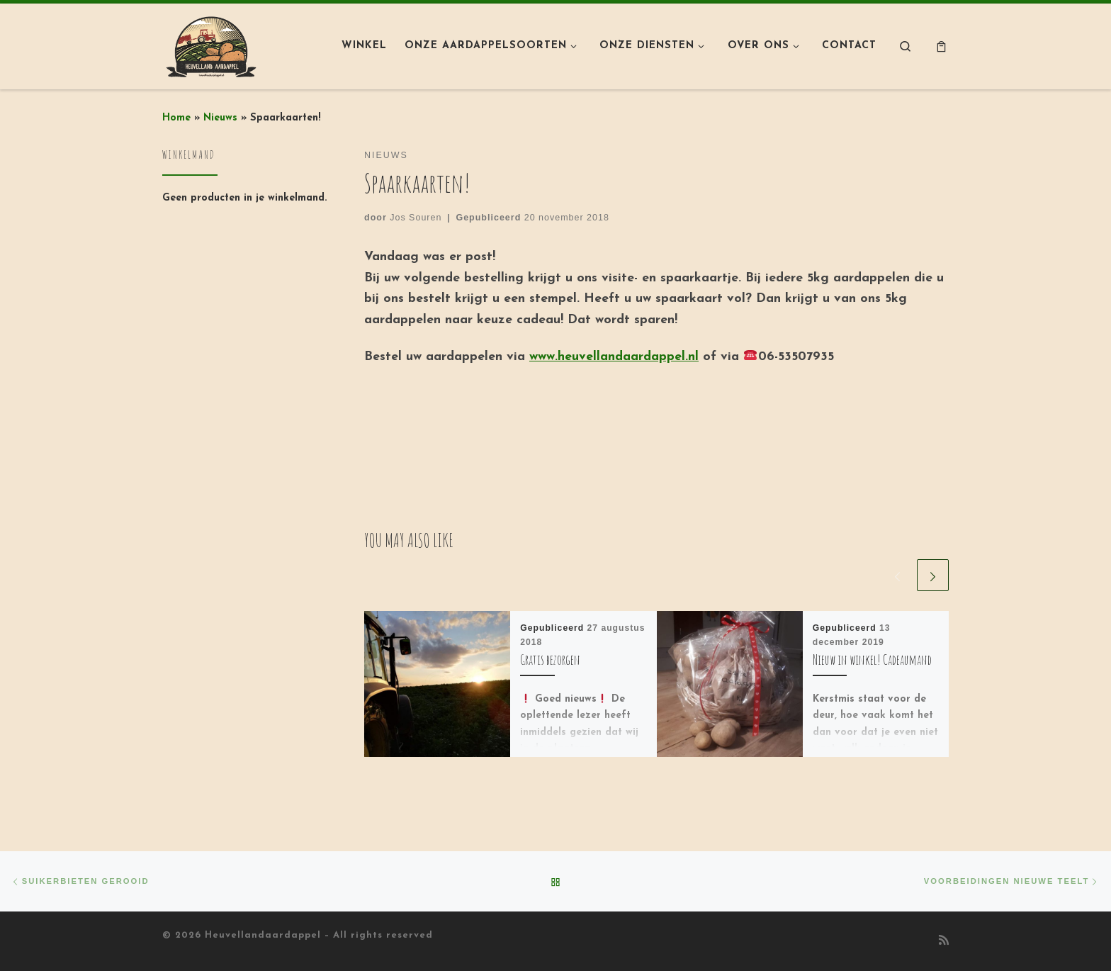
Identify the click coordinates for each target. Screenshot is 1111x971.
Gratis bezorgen (550, 659)
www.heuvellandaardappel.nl (614, 357)
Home (176, 118)
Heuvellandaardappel (263, 935)
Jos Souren (415, 218)
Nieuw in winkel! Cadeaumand (872, 659)
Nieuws (220, 118)
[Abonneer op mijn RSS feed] (944, 941)
